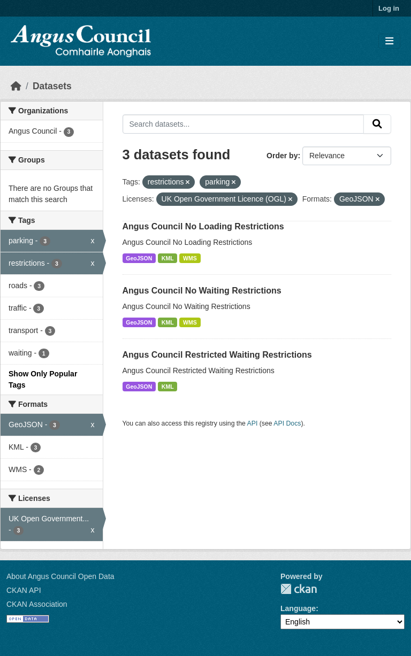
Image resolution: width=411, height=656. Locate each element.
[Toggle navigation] (389, 41)
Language (298, 608)
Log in (388, 8)
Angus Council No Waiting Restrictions (202, 290)
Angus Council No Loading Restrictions (203, 226)
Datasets (52, 86)
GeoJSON (139, 258)
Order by (282, 155)
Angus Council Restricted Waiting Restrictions (217, 354)
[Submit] (377, 124)
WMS (190, 258)
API (252, 423)
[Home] (16, 86)
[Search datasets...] (243, 124)
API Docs (287, 423)
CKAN (298, 589)
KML (168, 258)
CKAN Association (36, 604)
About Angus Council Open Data (60, 576)
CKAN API (23, 590)
